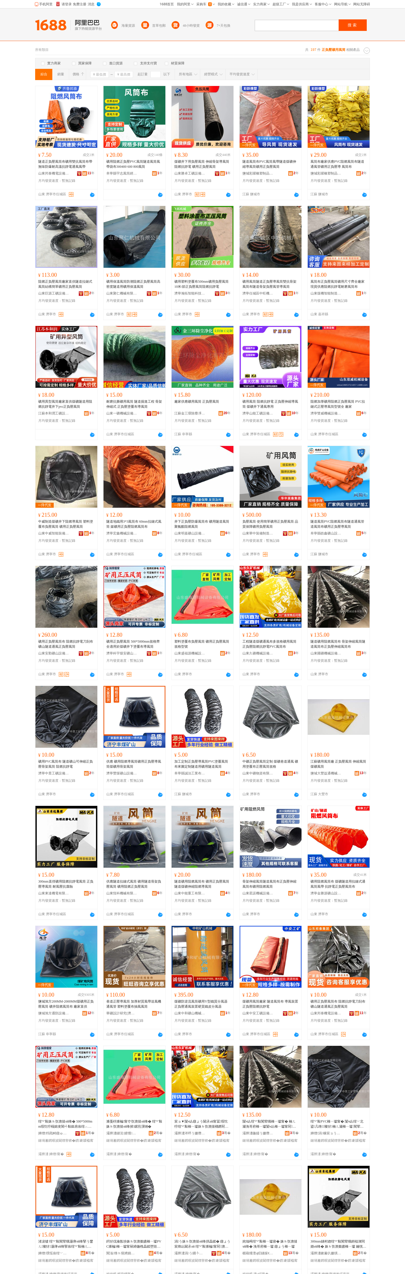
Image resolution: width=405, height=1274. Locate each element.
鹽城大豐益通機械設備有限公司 (325, 773)
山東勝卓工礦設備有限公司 (189, 173)
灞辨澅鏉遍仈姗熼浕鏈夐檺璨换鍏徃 (325, 1253)
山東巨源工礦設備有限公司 (53, 293)
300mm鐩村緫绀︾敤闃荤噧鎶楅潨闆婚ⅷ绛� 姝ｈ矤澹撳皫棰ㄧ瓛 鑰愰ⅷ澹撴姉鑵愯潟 (338, 1244)
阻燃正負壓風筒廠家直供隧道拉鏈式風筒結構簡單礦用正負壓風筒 (65, 284)
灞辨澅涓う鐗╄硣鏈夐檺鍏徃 (189, 1253)
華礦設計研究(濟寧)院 (121, 1013)
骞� (90, 1133)
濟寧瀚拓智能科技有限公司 (189, 293)
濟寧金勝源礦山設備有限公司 (325, 893)
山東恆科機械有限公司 (121, 893)
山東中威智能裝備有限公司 (53, 533)
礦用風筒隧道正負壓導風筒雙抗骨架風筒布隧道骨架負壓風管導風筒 (269, 284)
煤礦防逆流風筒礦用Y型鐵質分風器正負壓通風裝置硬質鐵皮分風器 (201, 1003)
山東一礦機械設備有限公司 (121, 413)
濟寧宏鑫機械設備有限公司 (121, 533)
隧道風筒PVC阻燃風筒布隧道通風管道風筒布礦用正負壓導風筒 (337, 524)
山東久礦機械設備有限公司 (257, 653)
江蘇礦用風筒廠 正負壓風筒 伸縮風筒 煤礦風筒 (338, 764)
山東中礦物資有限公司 (257, 773)
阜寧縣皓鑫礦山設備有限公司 (325, 533)
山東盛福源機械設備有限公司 (189, 653)
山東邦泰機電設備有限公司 (53, 173)
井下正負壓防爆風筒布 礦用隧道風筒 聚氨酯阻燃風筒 (201, 524)
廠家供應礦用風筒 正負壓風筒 (196, 401)
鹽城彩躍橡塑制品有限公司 (257, 173)
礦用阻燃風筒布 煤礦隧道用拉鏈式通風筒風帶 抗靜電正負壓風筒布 (337, 883)
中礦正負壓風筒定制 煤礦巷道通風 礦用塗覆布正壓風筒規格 (270, 764)
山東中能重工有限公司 (189, 893)
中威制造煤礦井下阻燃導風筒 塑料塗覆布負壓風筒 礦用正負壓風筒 (65, 524)
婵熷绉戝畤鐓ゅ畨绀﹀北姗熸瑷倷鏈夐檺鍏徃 (53, 1133)
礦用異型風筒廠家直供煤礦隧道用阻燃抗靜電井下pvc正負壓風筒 (65, 404)
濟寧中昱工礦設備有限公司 (53, 773)
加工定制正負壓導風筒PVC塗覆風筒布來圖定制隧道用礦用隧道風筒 (201, 764)
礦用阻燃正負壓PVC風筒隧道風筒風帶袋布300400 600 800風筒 (133, 164)
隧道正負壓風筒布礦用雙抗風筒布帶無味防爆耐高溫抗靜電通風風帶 (65, 164)
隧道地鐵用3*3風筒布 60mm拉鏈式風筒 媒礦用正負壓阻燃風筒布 (133, 524)
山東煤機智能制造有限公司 (325, 293)
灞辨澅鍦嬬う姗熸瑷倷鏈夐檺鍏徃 (257, 1133)
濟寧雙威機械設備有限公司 (325, 413)
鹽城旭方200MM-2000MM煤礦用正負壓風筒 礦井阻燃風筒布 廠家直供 (66, 1003)
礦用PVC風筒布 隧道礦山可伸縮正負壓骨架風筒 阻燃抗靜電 (65, 764)
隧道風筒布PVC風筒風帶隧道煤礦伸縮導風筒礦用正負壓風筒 (269, 164)
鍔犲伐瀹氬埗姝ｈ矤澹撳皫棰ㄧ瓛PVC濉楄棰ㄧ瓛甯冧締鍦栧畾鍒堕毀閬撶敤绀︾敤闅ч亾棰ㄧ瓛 (133, 1244)
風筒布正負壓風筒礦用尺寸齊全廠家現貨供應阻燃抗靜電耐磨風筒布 (337, 284)
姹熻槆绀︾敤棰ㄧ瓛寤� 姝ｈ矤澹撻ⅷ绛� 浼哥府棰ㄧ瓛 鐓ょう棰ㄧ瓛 (269, 1243)
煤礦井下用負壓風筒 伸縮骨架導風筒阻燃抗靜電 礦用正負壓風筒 (201, 164)
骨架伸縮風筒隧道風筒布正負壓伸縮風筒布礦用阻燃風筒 (269, 883)
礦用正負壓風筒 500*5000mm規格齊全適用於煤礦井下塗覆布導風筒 (133, 644)
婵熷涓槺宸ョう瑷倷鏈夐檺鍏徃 (325, 1133)
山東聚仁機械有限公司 (121, 293)
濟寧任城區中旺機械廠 (257, 293)
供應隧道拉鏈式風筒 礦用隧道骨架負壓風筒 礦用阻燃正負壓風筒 (133, 883)
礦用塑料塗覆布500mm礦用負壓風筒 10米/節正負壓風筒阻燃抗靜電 (201, 284)
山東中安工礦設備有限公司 (257, 1013)
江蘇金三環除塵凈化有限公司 (189, 413)
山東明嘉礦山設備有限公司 (189, 533)
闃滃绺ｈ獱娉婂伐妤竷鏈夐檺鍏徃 (121, 1253)
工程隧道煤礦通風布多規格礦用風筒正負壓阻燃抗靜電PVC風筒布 (269, 644)
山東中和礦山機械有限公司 (189, 1013)
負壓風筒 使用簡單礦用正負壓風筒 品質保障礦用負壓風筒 (270, 524)
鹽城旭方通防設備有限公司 (53, 1013)
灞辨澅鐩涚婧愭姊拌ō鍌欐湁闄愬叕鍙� (121, 1133)
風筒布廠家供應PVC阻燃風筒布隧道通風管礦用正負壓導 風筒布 (337, 164)
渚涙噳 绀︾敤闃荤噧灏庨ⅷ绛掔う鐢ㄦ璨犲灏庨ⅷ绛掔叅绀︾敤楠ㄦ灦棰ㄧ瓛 (65, 1244)
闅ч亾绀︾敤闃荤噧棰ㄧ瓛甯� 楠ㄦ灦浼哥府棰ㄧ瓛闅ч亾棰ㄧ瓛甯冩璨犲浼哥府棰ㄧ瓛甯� (269, 1124)
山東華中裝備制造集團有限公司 (257, 533)
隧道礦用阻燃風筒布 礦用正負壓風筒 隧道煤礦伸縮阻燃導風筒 (201, 883)
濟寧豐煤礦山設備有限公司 (121, 773)
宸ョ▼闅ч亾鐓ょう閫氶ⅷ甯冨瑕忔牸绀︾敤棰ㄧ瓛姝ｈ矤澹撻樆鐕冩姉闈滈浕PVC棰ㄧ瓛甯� (201, 1124)
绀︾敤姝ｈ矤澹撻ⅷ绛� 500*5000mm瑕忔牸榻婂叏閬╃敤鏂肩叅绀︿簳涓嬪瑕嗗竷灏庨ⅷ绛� (65, 1124)
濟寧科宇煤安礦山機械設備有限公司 (121, 653)
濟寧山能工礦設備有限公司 (257, 413)
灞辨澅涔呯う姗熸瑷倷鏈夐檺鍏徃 (189, 1133)
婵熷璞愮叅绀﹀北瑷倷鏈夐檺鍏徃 (53, 1253)
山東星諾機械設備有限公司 (257, 893)
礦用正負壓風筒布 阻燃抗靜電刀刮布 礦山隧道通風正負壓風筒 (65, 644)
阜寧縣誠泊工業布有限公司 (189, 773)
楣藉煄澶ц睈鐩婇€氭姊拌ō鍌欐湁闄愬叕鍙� (257, 1253)
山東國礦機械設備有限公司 (325, 653)
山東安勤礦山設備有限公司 (53, 653)
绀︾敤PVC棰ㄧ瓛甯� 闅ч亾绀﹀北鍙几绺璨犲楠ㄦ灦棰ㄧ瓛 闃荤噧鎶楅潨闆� (337, 1124)
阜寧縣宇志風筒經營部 (121, 173)
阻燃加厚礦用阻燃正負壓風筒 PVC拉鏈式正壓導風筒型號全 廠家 (337, 404)
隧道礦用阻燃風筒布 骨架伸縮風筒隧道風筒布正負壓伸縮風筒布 (337, 644)
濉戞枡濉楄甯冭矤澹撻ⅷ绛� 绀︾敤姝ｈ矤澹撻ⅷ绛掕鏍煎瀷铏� (134, 1123)
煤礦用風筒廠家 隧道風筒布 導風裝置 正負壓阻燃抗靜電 (270, 1003)
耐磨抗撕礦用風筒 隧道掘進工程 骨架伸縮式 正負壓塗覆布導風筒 (134, 404)
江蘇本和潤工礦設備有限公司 (53, 413)
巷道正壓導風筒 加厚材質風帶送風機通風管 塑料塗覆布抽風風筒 (133, 1003)
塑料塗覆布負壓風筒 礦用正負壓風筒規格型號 (201, 644)
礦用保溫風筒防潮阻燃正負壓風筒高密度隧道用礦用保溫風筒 (133, 284)
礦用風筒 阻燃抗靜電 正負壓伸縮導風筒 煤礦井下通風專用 (270, 404)
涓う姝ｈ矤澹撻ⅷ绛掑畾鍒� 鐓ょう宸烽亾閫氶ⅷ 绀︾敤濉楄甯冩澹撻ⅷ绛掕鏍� (202, 1244)
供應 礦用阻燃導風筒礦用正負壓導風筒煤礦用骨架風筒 (133, 764)
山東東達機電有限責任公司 (53, 893)
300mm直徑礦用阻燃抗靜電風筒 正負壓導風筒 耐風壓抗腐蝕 (65, 883)
